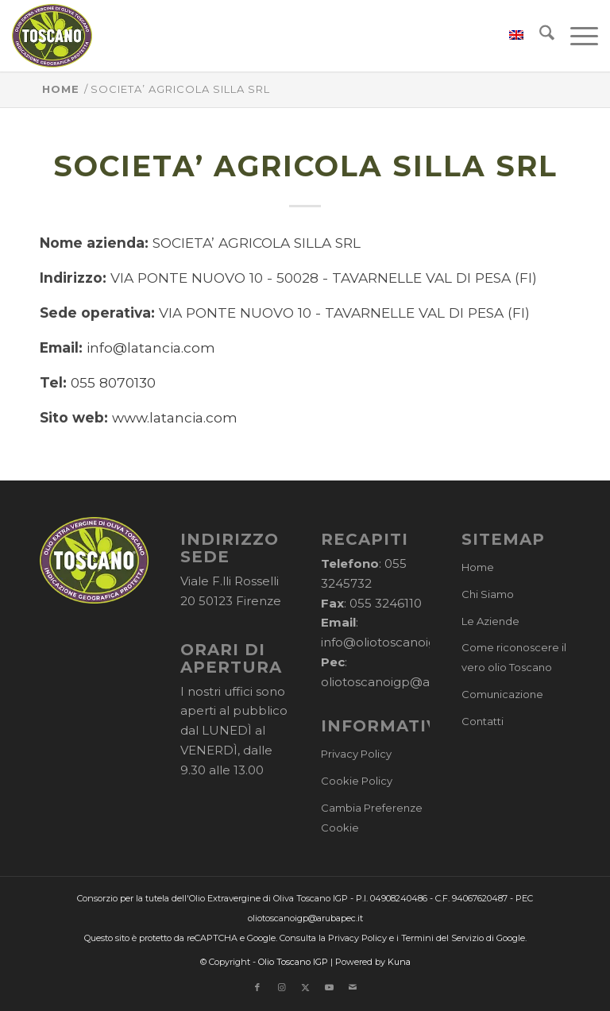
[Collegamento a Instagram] (281, 987)
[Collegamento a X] (305, 987)
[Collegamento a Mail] (353, 987)
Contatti (482, 721)
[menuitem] (508, 35)
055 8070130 (113, 382)
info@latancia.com (151, 347)
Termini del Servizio (442, 937)
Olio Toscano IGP (293, 961)
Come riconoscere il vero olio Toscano (513, 657)
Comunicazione (502, 694)
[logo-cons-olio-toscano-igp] (52, 35)
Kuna (399, 961)
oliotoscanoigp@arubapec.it (406, 681)
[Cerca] (538, 35)
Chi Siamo (487, 594)
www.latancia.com (174, 417)
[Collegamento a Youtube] (329, 987)
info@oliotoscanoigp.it (387, 642)
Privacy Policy (356, 753)
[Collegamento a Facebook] (257, 987)
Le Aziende (490, 621)
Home (477, 567)
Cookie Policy (356, 780)
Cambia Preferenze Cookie (372, 817)
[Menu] (576, 35)
